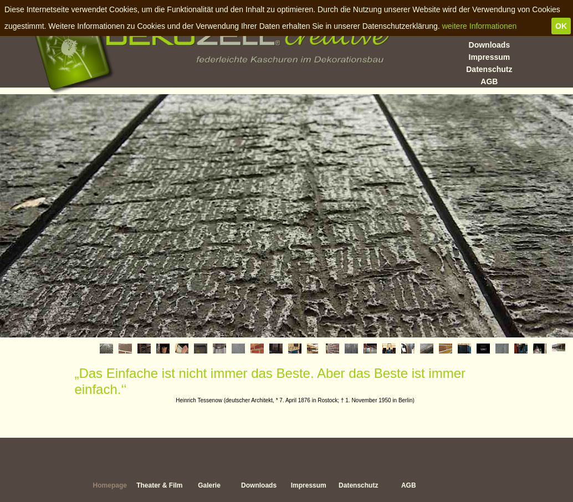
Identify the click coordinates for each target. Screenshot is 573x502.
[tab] (106, 349)
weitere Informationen (479, 26)
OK (561, 26)
